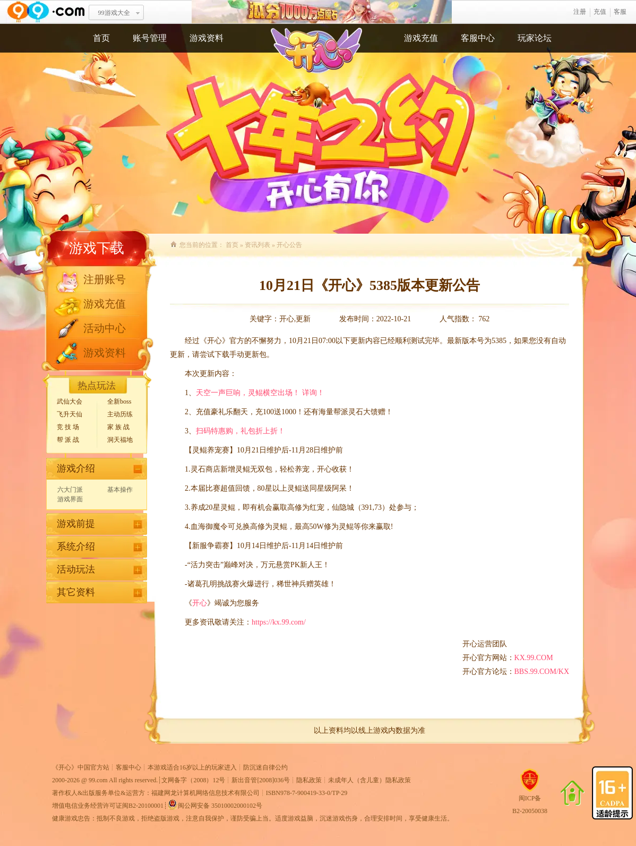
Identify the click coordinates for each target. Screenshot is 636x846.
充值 (600, 11)
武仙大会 (69, 401)
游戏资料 (207, 37)
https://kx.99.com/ (279, 622)
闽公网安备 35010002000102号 (214, 804)
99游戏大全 (114, 12)
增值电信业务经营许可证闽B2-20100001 (108, 805)
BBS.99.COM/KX (541, 672)
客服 (620, 11)
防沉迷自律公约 (265, 767)
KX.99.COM (533, 658)
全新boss (119, 401)
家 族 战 (118, 427)
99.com (98, 780)
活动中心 (104, 328)
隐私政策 (309, 780)
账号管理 (150, 37)
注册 (579, 11)
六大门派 (70, 489)
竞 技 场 (68, 427)
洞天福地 (120, 439)
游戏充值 (421, 37)
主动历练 (120, 414)
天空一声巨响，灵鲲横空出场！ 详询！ (260, 393)
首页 (101, 37)
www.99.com (45, 12)
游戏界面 (70, 499)
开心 (199, 603)
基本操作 (120, 489)
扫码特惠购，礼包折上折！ (240, 431)
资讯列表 (257, 245)
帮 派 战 (68, 439)
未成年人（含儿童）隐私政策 (369, 780)
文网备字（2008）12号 (193, 780)
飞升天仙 (69, 414)
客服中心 (478, 37)
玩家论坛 (535, 37)
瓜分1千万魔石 (322, 12)
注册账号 (104, 279)
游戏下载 (96, 248)
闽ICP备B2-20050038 (529, 800)
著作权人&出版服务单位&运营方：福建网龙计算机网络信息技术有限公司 (156, 793)
